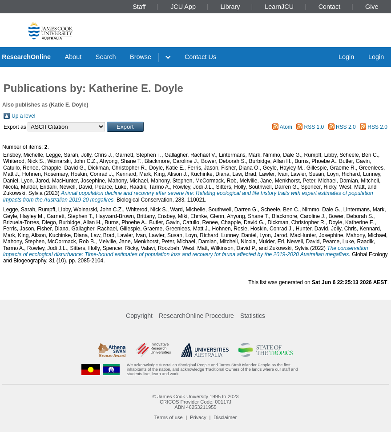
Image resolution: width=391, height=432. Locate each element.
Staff (139, 6)
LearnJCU (279, 6)
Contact (329, 6)
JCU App (183, 6)
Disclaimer (225, 417)
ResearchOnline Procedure (196, 315)
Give (372, 6)
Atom (286, 127)
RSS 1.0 (314, 127)
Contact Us (200, 56)
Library (230, 6)
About (73, 56)
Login (346, 56)
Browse (140, 56)
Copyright (139, 315)
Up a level (23, 116)
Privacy (198, 417)
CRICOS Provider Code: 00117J (195, 401)
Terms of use (168, 417)
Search (106, 56)
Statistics (252, 315)
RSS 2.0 (346, 127)
